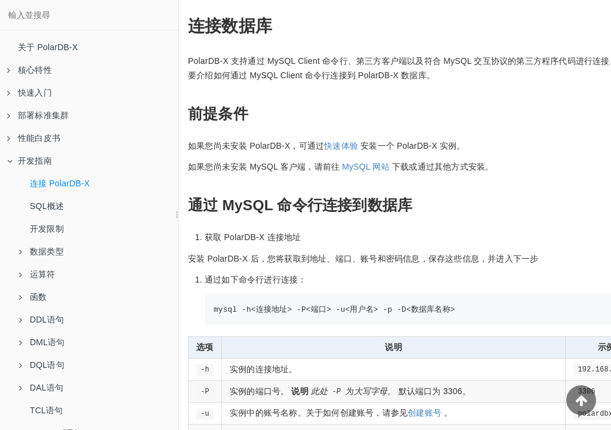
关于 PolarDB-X (48, 47)
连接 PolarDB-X (60, 183)
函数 (33, 297)
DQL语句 (41, 365)
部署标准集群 (38, 115)
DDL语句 (41, 319)
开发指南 (29, 160)
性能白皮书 (33, 138)
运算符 (37, 274)
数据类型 (41, 251)
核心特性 (29, 70)
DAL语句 (41, 387)
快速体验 (341, 145)
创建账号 (425, 412)
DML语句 (42, 342)
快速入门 (29, 92)
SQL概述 (47, 206)
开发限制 (47, 229)
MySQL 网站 (366, 166)
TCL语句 (46, 410)
